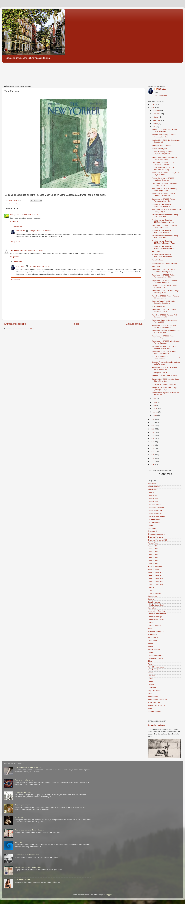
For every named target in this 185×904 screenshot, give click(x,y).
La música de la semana (157, 614)
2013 (153, 455)
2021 (153, 429)
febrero (155, 412)
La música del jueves (156, 620)
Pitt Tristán (21, 231)
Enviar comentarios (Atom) (25, 329)
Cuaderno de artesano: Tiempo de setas (29, 830)
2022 (153, 426)
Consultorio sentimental (156, 507)
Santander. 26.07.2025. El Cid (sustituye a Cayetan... (163, 163)
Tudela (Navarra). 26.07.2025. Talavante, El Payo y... (163, 169)
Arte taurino (152, 490)
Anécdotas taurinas (155, 487)
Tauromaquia (153, 696)
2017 (153, 442)
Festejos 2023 (153, 555)
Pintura (150, 679)
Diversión (151, 525)
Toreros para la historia (156, 705)
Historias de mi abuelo (156, 605)
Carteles (151, 493)
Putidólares (156, 266)
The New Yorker (154, 702)
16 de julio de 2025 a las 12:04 (31, 250)
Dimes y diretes (153, 522)
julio (154, 127)
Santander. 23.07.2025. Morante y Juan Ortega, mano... (164, 189)
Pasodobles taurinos (155, 670)
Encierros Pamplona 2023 (157, 540)
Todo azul (18, 842)
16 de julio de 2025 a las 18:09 (40, 231)
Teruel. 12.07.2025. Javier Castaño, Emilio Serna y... (165, 286)
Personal (151, 676)
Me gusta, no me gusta (22, 805)
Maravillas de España (156, 631)
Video (150, 708)
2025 (153, 108)
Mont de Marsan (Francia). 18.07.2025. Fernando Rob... (163, 242)
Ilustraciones (152, 608)
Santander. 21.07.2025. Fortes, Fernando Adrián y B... (163, 200)
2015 (153, 448)
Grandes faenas (154, 602)
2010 (153, 465)
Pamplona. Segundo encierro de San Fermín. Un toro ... (165, 331)
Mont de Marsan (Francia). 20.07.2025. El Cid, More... (163, 205)
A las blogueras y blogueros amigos (27, 767)
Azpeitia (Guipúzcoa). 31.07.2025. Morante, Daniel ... (164, 136)
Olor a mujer (19, 817)
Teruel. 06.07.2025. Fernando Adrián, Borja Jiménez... (166, 358)
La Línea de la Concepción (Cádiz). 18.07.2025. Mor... (165, 237)
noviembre (157, 114)
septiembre (157, 120)
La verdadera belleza (22, 880)
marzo (155, 408)
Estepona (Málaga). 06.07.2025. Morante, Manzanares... (164, 347)
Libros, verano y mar (159, 149)
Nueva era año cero (155, 658)
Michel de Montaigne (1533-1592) (164, 384)
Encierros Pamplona (155, 537)
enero (155, 415)
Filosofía (151, 587)
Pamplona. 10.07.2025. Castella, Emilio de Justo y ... (164, 311)
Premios (151, 685)
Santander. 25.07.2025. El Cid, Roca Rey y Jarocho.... (165, 174)
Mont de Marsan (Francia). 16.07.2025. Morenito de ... (163, 256)
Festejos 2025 (153, 561)
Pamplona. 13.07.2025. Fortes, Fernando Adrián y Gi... (163, 276)
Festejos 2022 (153, 552)
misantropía (152, 640)
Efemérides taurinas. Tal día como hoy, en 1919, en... (164, 158)
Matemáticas (152, 634)
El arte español (157, 251)
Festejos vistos (153, 569)
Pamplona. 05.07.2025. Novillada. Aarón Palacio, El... (164, 368)
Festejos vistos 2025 (155, 581)
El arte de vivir (153, 531)
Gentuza (151, 599)
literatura (151, 628)
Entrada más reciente (15, 324)
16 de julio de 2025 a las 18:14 (40, 266)
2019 (153, 435)
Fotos (150, 590)
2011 (153, 461)
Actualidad (16, 204)
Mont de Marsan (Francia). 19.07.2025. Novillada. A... (163, 231)
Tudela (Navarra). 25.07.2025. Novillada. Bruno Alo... (163, 179)
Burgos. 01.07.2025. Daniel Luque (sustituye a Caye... (164, 388)
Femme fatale (153, 543)
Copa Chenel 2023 (155, 510)
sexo (150, 694)
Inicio (76, 324)
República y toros (154, 691)
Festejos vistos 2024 (155, 578)
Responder (14, 221)
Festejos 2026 (153, 564)
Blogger (108, 895)
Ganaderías (152, 596)
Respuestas (17, 226)
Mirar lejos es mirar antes (23, 780)
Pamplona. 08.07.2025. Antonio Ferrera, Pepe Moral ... (163, 337)
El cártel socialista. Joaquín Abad (164, 376)
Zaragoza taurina (154, 711)
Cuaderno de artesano (156, 516)
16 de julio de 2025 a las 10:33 (28, 215)
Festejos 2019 (153, 546)
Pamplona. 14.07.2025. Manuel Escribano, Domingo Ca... (163, 271)
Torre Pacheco (157, 260)
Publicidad (152, 688)
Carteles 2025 (153, 499)
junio (155, 399)
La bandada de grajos (22, 792)
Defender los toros (156, 725)
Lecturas (151, 623)
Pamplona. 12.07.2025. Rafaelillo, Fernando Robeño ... (164, 281)
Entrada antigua (134, 324)
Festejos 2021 (153, 549)
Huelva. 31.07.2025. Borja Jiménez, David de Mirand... (165, 131)
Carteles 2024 (153, 496)
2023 (153, 422)
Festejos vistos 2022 (155, 572)
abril (154, 405)
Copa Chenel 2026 (155, 513)
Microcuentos (153, 637)
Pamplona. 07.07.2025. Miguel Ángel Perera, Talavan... (165, 342)
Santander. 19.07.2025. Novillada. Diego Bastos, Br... (164, 226)
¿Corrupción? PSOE (159, 372)
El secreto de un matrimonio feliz (26, 855)
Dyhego (13, 215)
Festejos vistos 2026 (155, 584)
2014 (153, 452)
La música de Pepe (155, 617)
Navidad (151, 652)
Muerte (150, 646)
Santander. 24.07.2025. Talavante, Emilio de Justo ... (164, 184)
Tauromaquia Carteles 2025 (158, 699)
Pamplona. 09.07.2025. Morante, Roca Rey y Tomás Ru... (164, 326)
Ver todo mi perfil (161, 95)
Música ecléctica (154, 649)
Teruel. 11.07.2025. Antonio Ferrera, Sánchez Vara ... (165, 297)
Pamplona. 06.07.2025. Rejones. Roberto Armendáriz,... (164, 352)
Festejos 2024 (153, 558)
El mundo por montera (156, 534)
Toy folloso (14, 250)
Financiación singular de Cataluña (164, 263)
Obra (150, 661)
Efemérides (152, 528)
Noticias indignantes (155, 655)
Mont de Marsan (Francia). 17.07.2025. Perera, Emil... (163, 247)
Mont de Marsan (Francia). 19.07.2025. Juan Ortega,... (163, 221)
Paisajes (151, 664)
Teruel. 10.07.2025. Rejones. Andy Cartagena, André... (165, 316)
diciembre (156, 110)
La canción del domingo (157, 611)
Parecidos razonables (156, 667)
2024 (153, 419)
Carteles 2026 (153, 502)
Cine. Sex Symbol (154, 504)
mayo (155, 402)
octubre (156, 117)
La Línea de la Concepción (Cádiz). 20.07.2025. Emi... (165, 216)
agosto (155, 123)
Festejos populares (155, 566)
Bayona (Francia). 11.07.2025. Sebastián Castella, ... (163, 302)
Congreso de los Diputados (162, 145)
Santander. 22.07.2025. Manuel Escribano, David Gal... (163, 195)
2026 (153, 104)
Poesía (150, 682)
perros (150, 673)
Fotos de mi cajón (154, 593)
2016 (153, 445)
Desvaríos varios (154, 519)
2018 (153, 439)
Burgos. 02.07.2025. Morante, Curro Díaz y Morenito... (165, 380)
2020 (153, 432)
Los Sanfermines (158, 306)
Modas (150, 643)
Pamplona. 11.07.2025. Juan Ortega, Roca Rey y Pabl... (165, 292)
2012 (153, 458)
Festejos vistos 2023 (155, 575)
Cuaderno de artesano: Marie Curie (27, 867)
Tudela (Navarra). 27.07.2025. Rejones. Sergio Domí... (163, 153)
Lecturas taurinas (154, 626)
